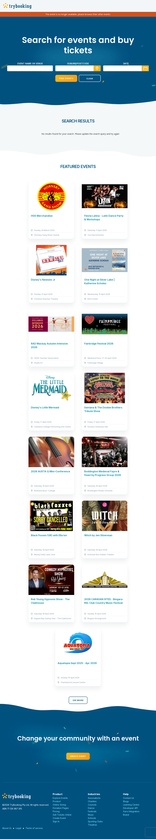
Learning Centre (131, 804)
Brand (126, 814)
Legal (18, 828)
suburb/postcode (78, 63)
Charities (92, 801)
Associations (94, 798)
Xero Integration (131, 811)
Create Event (78, 756)
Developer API (130, 808)
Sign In (56, 821)
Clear (89, 78)
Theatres (92, 824)
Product (57, 801)
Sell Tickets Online (62, 814)
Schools (92, 818)
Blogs (126, 801)
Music (91, 814)
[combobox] (78, 68)
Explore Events (60, 798)
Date (126, 63)
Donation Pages (61, 808)
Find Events (66, 78)
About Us (6, 828)
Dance (91, 808)
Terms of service (34, 828)
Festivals (92, 811)
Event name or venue (30, 63)
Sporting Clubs (95, 821)
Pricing (56, 811)
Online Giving (59, 804)
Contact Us (128, 798)
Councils (92, 804)
